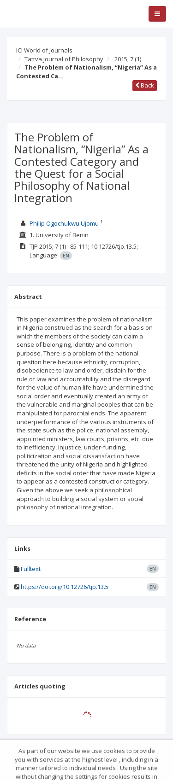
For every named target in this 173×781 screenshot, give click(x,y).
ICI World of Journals (44, 50)
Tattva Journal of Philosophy (63, 59)
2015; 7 (127, 59)
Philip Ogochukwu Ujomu (64, 223)
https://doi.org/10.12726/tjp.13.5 (64, 587)
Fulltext (31, 569)
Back (144, 85)
